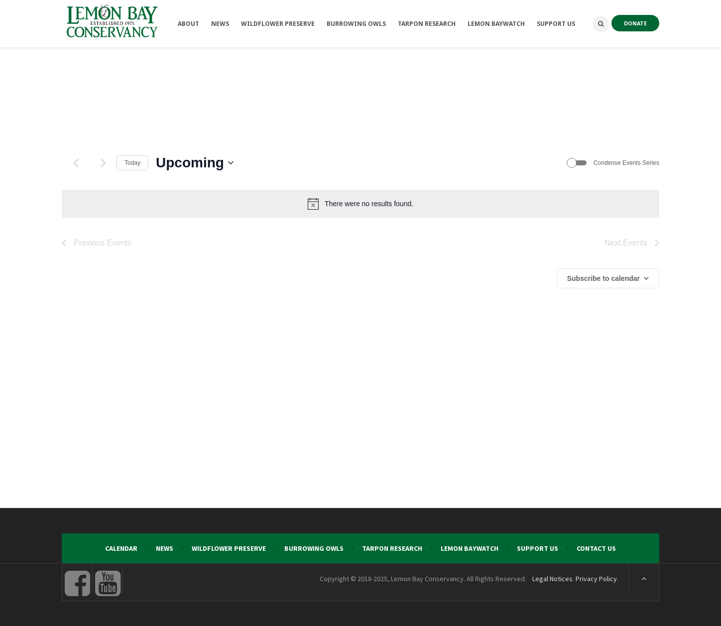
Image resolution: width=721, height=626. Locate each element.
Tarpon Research (392, 548)
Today (132, 162)
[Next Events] (103, 162)
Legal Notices (552, 578)
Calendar (121, 548)
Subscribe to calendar (603, 278)
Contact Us (596, 548)
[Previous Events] (76, 162)
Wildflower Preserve (229, 548)
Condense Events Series (626, 162)
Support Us (537, 548)
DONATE (635, 23)
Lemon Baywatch (469, 548)
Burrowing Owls (314, 548)
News (164, 548)
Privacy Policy (596, 578)
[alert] (360, 204)
